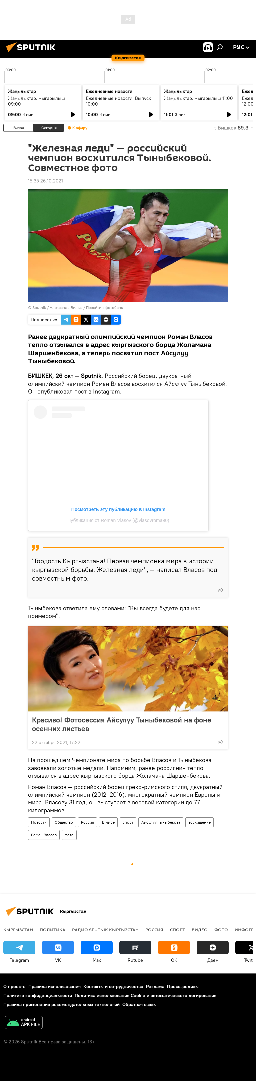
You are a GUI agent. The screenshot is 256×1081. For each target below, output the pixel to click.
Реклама (155, 986)
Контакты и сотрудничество (113, 986)
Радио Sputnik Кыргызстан (105, 930)
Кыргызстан (18, 930)
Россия (87, 822)
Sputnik (39, 307)
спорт (128, 822)
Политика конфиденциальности (37, 995)
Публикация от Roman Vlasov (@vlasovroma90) (118, 520)
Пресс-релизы (183, 986)
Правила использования (54, 986)
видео (200, 930)
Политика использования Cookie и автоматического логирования (145, 995)
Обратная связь (139, 1004)
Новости (39, 822)
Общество (64, 822)
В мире (108, 822)
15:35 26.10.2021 (45, 181)
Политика (52, 930)
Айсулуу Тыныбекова (160, 822)
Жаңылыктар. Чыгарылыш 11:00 (198, 98)
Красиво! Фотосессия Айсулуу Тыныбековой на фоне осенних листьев (121, 724)
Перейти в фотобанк (104, 307)
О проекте (14, 986)
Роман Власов (44, 834)
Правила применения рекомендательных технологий (61, 1004)
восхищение (199, 822)
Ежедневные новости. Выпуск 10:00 (118, 101)
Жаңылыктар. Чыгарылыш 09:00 (36, 101)
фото (69, 834)
